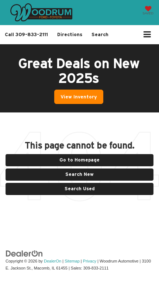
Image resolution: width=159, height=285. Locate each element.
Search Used (80, 188)
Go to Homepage (79, 160)
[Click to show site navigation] (147, 34)
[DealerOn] (24, 253)
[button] (26, 34)
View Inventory (79, 97)
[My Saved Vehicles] (147, 11)
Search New (79, 174)
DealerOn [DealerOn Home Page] (52, 261)
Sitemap (72, 261)
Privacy (89, 261)
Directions (69, 34)
